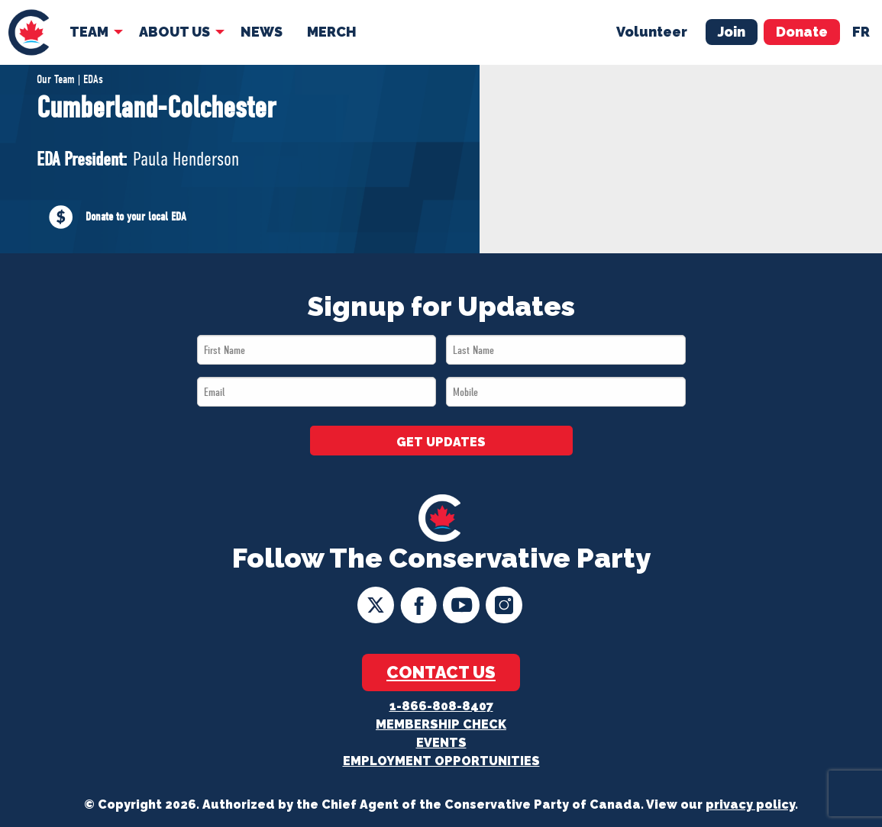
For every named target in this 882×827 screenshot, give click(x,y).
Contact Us (441, 672)
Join (731, 32)
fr (861, 32)
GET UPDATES (441, 442)
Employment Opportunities (441, 761)
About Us (174, 32)
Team (88, 32)
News (262, 32)
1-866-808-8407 (441, 706)
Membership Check (441, 724)
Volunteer (651, 32)
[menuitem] (28, 32)
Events (441, 742)
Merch (332, 32)
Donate (802, 32)
